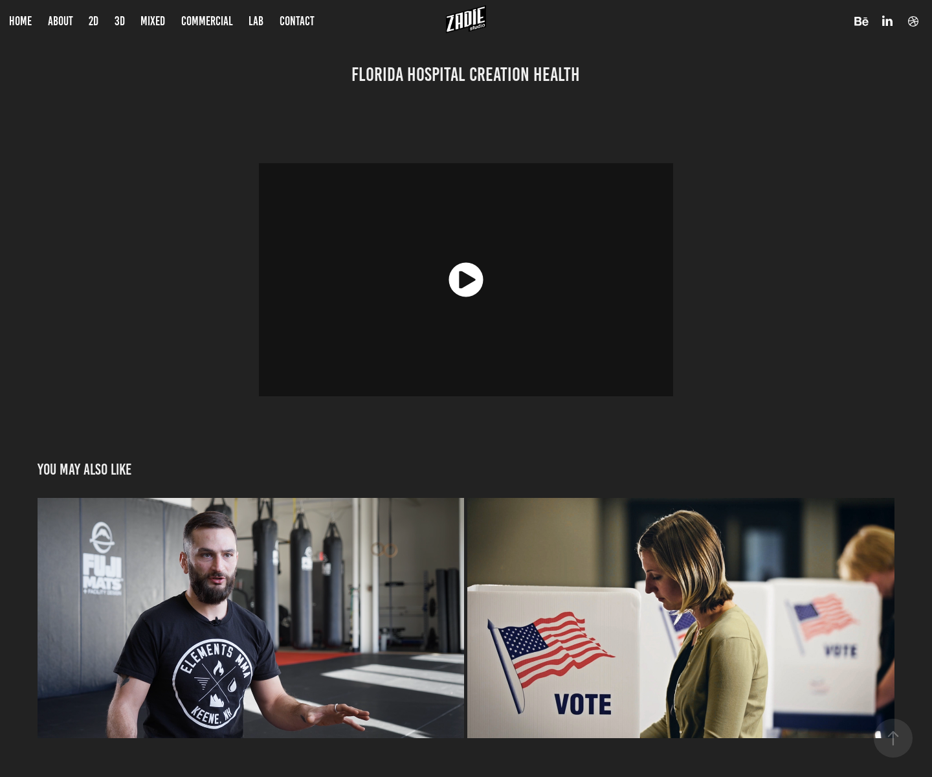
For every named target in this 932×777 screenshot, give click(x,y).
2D (93, 21)
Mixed (152, 21)
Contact (297, 21)
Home (20, 21)
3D (120, 21)
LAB (256, 21)
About (60, 21)
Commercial (207, 21)
